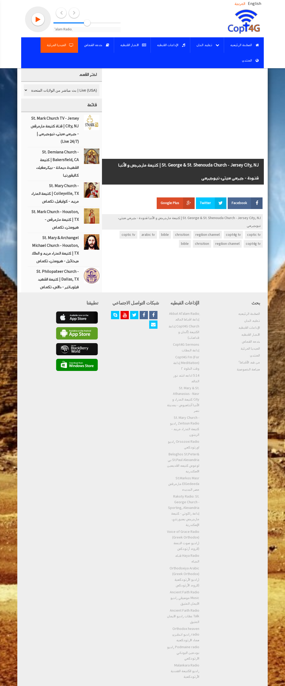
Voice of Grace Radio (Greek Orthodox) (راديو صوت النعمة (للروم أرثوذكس (183, 540)
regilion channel (207, 234)
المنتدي (255, 355)
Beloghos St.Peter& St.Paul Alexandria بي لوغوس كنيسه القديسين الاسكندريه (183, 463)
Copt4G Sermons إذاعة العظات (186, 347)
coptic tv (254, 234)
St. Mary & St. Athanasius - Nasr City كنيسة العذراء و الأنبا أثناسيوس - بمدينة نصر (183, 399)
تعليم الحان (252, 320)
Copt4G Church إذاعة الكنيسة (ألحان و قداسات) (184, 332)
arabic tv (148, 234)
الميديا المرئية (250, 348)
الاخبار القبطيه (250, 334)
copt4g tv (233, 234)
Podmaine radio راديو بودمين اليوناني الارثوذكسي (183, 653)
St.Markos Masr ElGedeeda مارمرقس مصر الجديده (183, 484)
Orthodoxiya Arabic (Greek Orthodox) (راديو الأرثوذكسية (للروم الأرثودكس (184, 577)
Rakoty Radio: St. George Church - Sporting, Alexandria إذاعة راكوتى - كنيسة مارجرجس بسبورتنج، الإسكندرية (183, 510)
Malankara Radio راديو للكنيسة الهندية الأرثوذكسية (185, 671)
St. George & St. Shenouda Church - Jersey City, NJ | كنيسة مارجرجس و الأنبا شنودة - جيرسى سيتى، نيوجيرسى (189, 222)
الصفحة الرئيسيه (249, 313)
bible (165, 234)
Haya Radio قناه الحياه (187, 558)
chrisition (182, 234)
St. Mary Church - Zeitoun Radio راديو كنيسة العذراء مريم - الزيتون (184, 426)
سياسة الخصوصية (248, 369)
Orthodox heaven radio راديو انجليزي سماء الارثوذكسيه (185, 634)
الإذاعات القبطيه (249, 327)
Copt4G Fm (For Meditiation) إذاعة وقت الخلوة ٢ (186, 363)
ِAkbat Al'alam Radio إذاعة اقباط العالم (184, 316)
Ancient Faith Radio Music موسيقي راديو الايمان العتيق (184, 598)
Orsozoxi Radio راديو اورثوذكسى (183, 444)
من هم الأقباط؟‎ (249, 362)
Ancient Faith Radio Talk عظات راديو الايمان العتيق (183, 616)
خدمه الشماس (251, 341)
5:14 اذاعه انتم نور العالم (186, 378)
